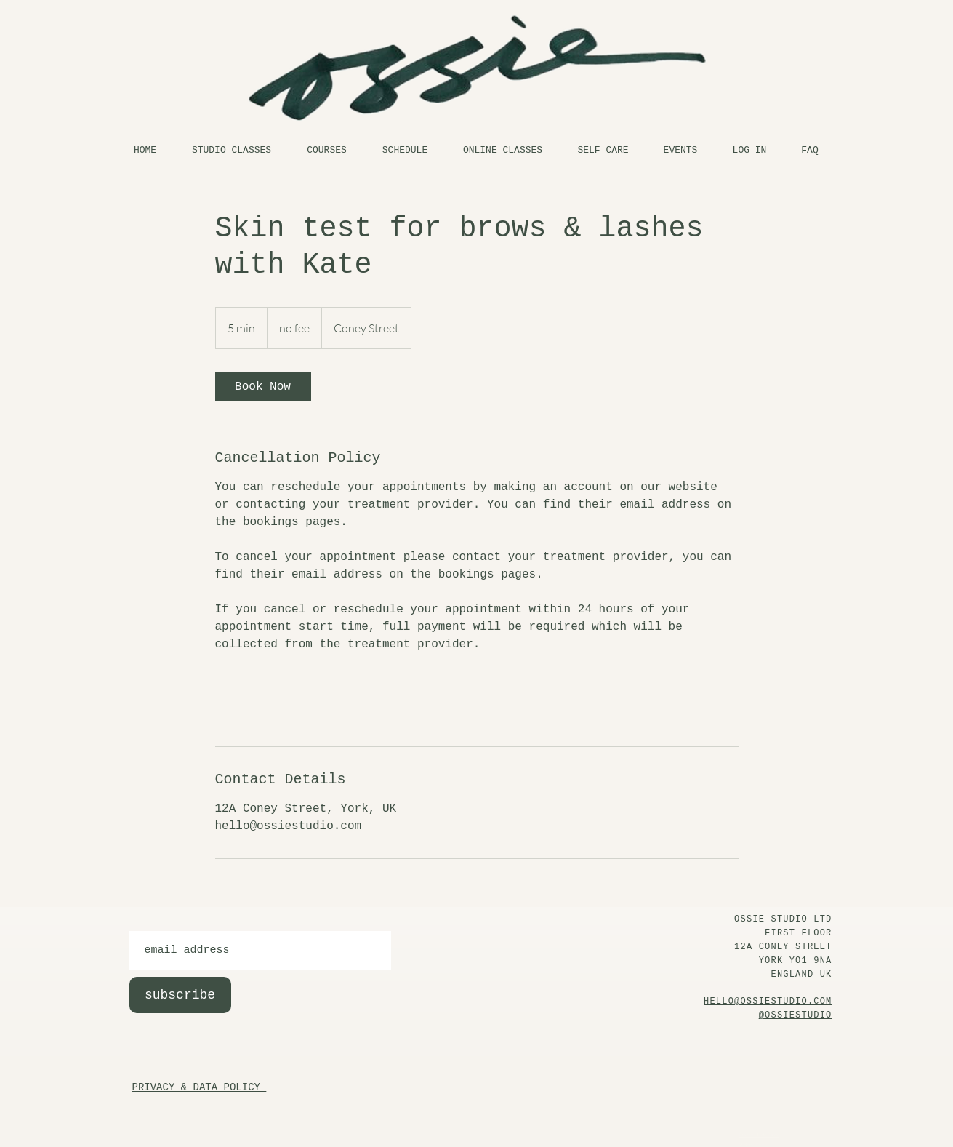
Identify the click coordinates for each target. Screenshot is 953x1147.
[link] (263, 386)
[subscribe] (180, 995)
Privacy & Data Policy (759, 1134)
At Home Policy (753, 1144)
